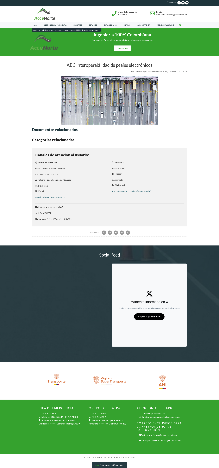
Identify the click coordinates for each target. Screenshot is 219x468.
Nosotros (77, 25)
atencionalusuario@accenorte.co (50, 197)
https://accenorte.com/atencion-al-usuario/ (131, 191)
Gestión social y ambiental (55, 25)
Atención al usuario (165, 25)
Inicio (35, 25)
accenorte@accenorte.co (169, 440)
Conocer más (122, 48)
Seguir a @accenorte (149, 316)
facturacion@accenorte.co (165, 435)
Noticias (58, 30)
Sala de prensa (143, 25)
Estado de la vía (110, 25)
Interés (127, 25)
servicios (93, 25)
